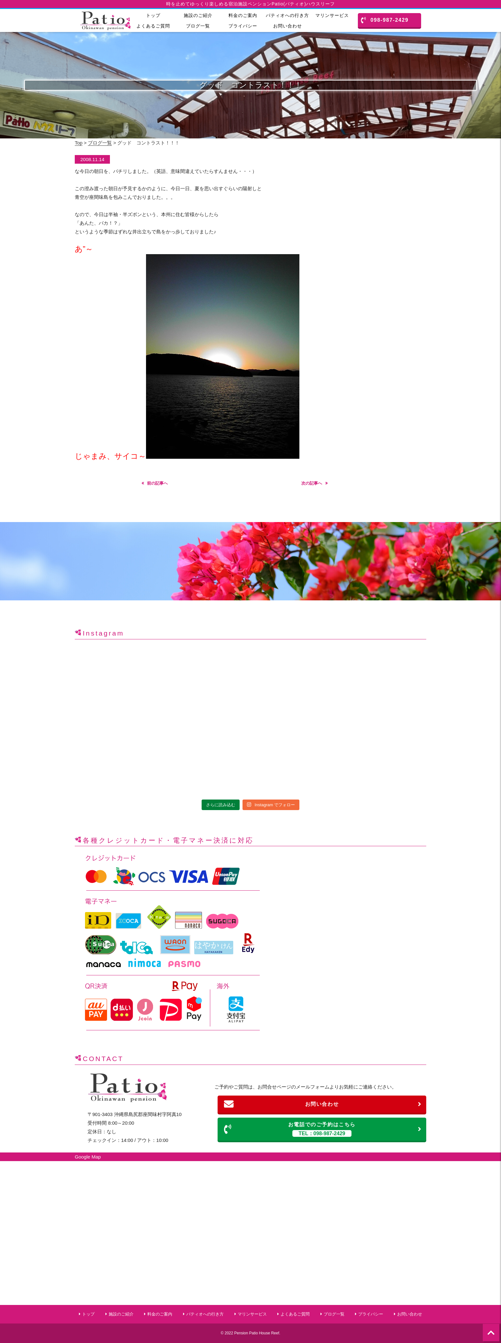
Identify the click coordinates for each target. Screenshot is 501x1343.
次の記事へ (311, 483)
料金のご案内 (242, 15)
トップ (153, 15)
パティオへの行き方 (287, 15)
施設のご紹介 (198, 15)
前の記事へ (157, 483)
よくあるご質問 (153, 25)
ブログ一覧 (198, 25)
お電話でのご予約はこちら (323, 1128)
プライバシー (242, 25)
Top (78, 142)
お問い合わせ (287, 25)
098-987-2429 (385, 20)
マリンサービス (332, 15)
